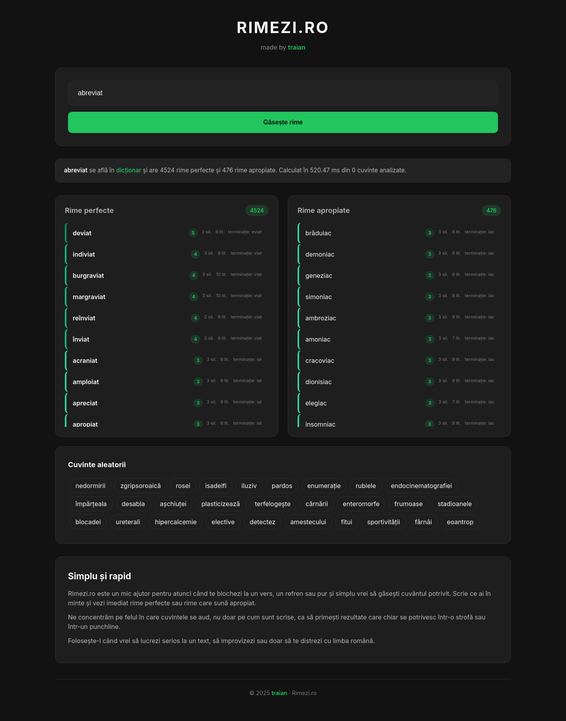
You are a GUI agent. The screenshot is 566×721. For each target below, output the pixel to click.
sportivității (383, 522)
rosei (183, 486)
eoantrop (460, 522)
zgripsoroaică (140, 486)
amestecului (308, 522)
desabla (133, 504)
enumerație (324, 486)
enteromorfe (361, 504)
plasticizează (220, 504)
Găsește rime (283, 122)
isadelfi (215, 486)
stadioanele (455, 504)
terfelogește (273, 504)
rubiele (366, 486)
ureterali (128, 522)
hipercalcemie (176, 522)
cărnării (316, 504)
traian (296, 47)
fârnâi (423, 522)
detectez (263, 522)
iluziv (249, 486)
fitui (346, 522)
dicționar (129, 170)
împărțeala (91, 504)
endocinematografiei (421, 486)
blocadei (88, 522)
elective (223, 522)
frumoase (409, 504)
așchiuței (173, 504)
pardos (282, 486)
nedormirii (90, 486)
